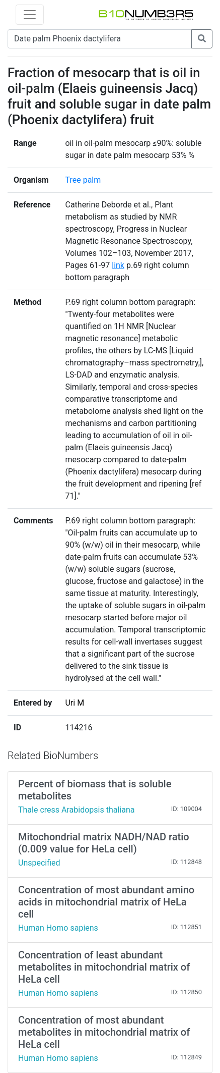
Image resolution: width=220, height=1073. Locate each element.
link (118, 265)
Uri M (74, 703)
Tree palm (83, 180)
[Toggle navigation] (30, 15)
